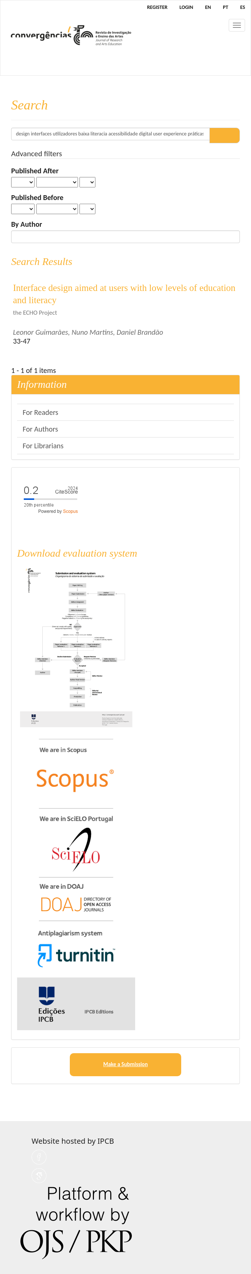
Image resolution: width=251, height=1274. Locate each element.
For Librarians (43, 445)
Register (157, 7)
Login (186, 7)
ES (242, 7)
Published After (35, 170)
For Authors (40, 429)
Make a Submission (125, 1064)
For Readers (40, 412)
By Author (26, 224)
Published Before (37, 197)
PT (225, 7)
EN (208, 7)
